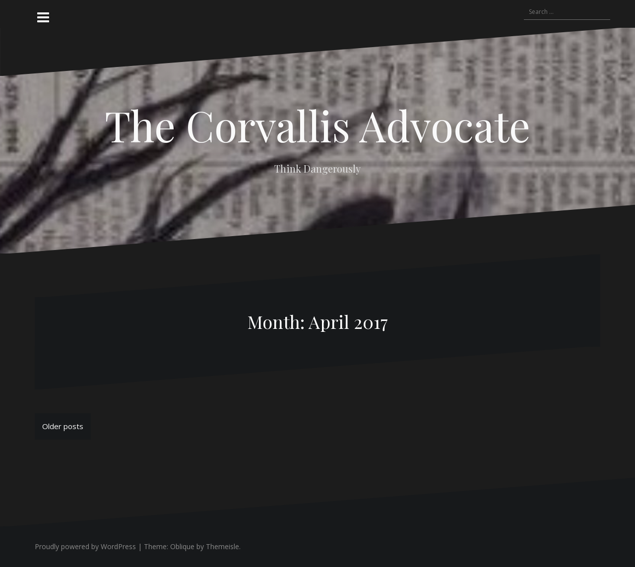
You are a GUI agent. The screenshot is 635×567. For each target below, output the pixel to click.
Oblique (182, 546)
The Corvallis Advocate (317, 125)
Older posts (62, 426)
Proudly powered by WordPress (85, 546)
